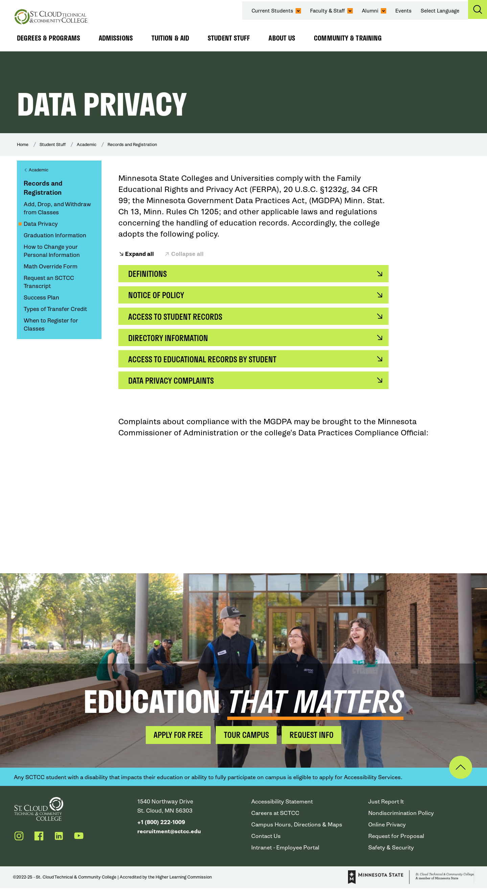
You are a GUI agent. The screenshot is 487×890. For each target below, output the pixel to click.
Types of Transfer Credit (55, 309)
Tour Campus (246, 736)
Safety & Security (391, 849)
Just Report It (386, 803)
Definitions (148, 274)
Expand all (139, 254)
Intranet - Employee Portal (285, 849)
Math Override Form (50, 266)
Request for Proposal (396, 838)
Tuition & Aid (170, 38)
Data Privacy (41, 223)
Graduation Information (55, 235)
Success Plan (41, 297)
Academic (86, 144)
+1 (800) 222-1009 (161, 824)
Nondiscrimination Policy (401, 815)
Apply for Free (175, 736)
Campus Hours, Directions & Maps (297, 826)
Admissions (116, 38)
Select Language (440, 11)
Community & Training (348, 38)
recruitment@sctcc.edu (170, 833)
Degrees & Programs (48, 38)
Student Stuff (229, 38)
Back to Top (459, 769)
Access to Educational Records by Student (206, 360)
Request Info (314, 736)
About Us (282, 38)
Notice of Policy (158, 295)
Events (404, 11)
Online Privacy (387, 826)
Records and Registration (132, 144)
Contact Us (266, 838)
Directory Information (170, 339)
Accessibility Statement (282, 803)
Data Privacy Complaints (173, 382)
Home (22, 144)
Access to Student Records (178, 317)
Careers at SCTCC (275, 815)
